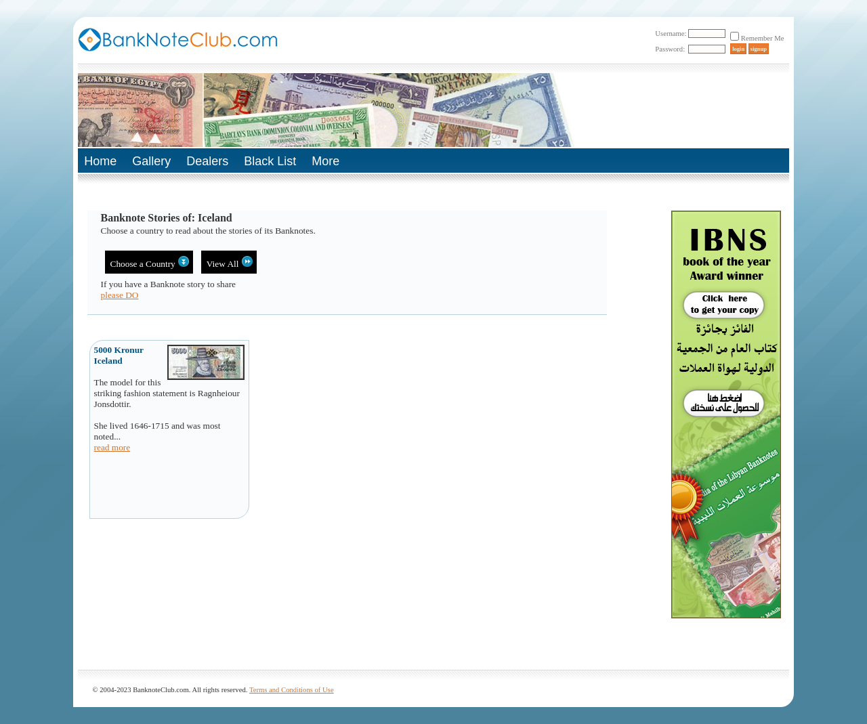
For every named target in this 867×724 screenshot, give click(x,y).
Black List (270, 161)
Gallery (151, 161)
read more (112, 447)
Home (100, 161)
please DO (120, 295)
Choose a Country (149, 262)
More (325, 161)
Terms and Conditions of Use (291, 690)
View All (230, 262)
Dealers (207, 161)
